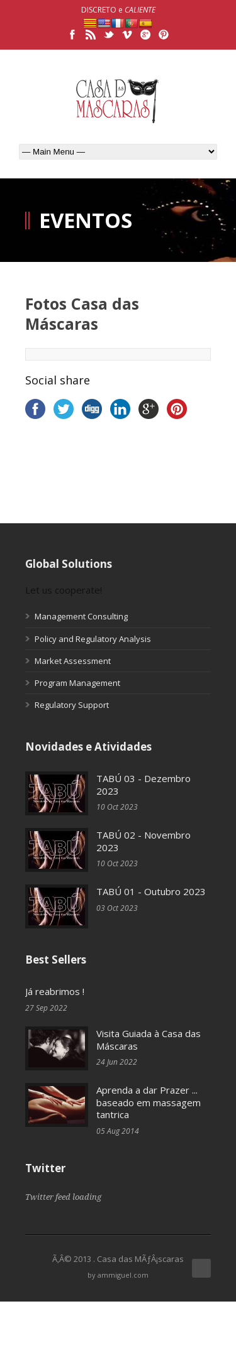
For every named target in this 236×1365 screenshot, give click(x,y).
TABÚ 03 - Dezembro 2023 (143, 784)
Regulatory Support (72, 704)
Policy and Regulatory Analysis (93, 638)
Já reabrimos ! (54, 991)
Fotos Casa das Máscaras (82, 314)
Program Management (77, 682)
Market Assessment (73, 660)
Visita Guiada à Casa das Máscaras (148, 1039)
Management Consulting (81, 616)
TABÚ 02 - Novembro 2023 (143, 841)
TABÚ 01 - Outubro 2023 (151, 891)
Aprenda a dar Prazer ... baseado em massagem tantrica (148, 1102)
